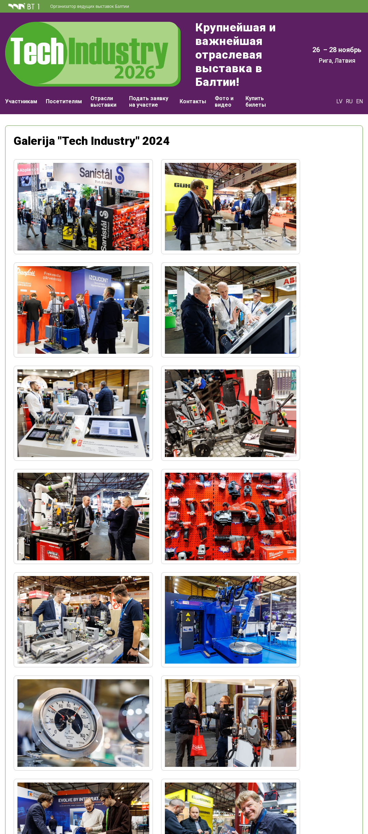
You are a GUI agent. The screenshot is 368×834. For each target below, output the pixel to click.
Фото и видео (224, 87)
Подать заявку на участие (148, 87)
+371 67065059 (306, 785)
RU (349, 88)
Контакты (193, 88)
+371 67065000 (62, 780)
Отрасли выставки (103, 87)
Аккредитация (62, 804)
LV (339, 88)
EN (359, 88)
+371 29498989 (306, 792)
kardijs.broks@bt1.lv (306, 798)
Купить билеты (255, 87)
